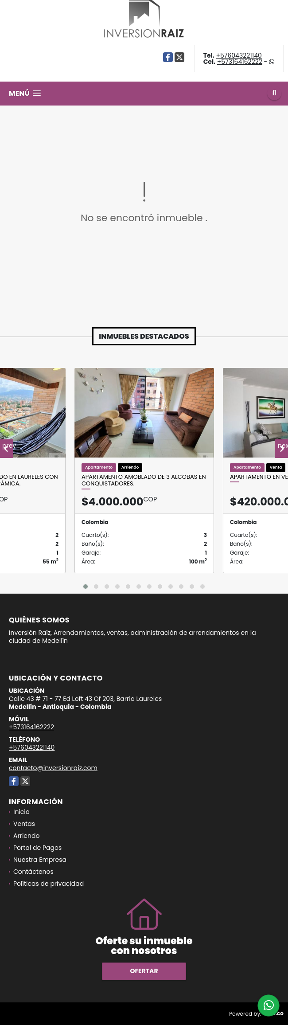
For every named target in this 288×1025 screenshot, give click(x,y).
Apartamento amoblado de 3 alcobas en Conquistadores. (144, 480)
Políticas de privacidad (48, 883)
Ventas (24, 823)
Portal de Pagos (37, 847)
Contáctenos (33, 871)
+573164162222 (239, 61)
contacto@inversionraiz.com (53, 767)
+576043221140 (238, 55)
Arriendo (26, 835)
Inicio (21, 811)
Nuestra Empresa (39, 859)
